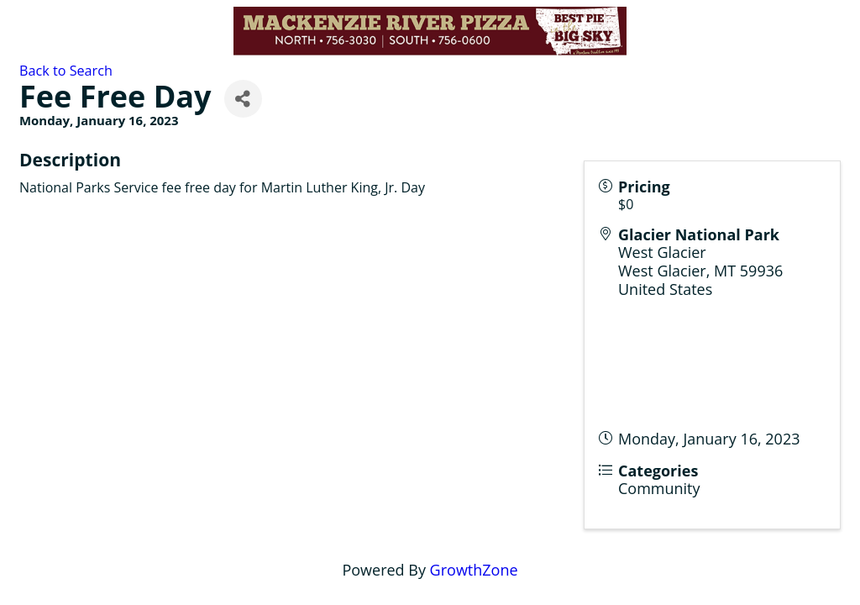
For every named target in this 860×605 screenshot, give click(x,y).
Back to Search (66, 70)
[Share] (243, 99)
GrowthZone (474, 570)
